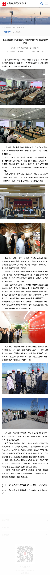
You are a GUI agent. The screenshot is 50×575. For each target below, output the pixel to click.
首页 (3, 28)
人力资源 (17, 32)
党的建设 (20, 28)
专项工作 (11, 28)
